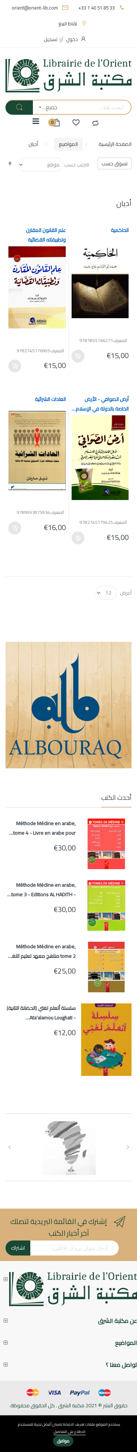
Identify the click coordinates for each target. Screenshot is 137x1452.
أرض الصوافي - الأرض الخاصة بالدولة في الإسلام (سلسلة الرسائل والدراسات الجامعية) (102, 403)
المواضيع (68, 144)
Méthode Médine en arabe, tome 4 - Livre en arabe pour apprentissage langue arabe (44, 828)
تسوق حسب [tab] (115, 163)
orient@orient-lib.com (35, 7)
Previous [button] (128, 1147)
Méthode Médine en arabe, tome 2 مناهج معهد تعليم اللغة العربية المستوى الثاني (42, 951)
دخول (72, 39)
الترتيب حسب (76, 164)
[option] (68, 1147)
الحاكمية (120, 230)
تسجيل (50, 39)
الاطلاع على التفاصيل (69, 1432)
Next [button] (9, 1147)
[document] (68, 1434)
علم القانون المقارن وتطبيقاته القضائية (46, 235)
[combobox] (97, 107)
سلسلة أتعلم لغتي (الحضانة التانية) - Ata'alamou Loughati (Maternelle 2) (41, 1012)
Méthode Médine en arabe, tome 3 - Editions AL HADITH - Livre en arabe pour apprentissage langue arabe (43, 889)
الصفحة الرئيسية (115, 144)
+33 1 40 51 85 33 (97, 7)
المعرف (120, 340)
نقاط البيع (67, 23)
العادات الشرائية (50, 399)
